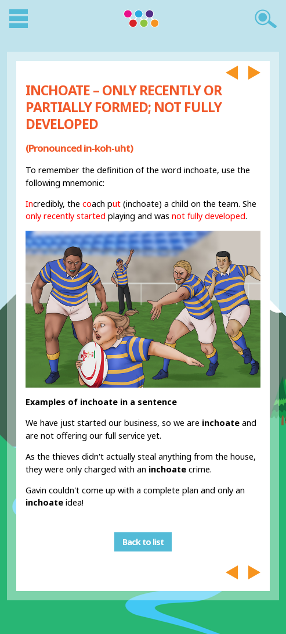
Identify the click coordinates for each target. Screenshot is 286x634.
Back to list (143, 541)
